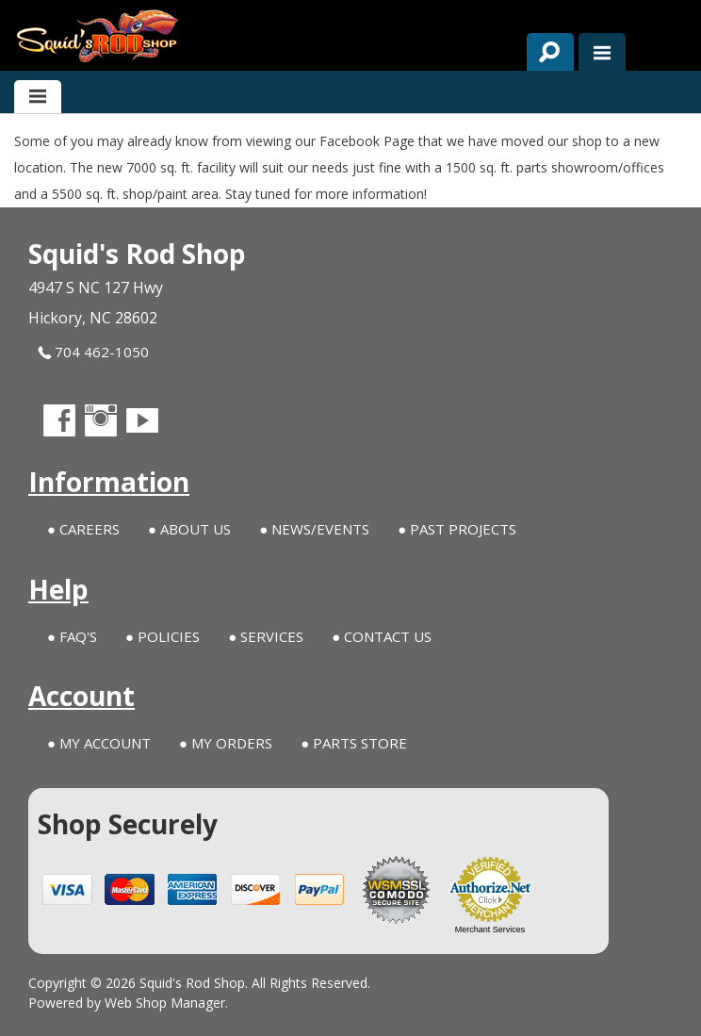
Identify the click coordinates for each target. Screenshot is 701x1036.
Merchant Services (490, 929)
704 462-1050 (93, 352)
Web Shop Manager (165, 1002)
